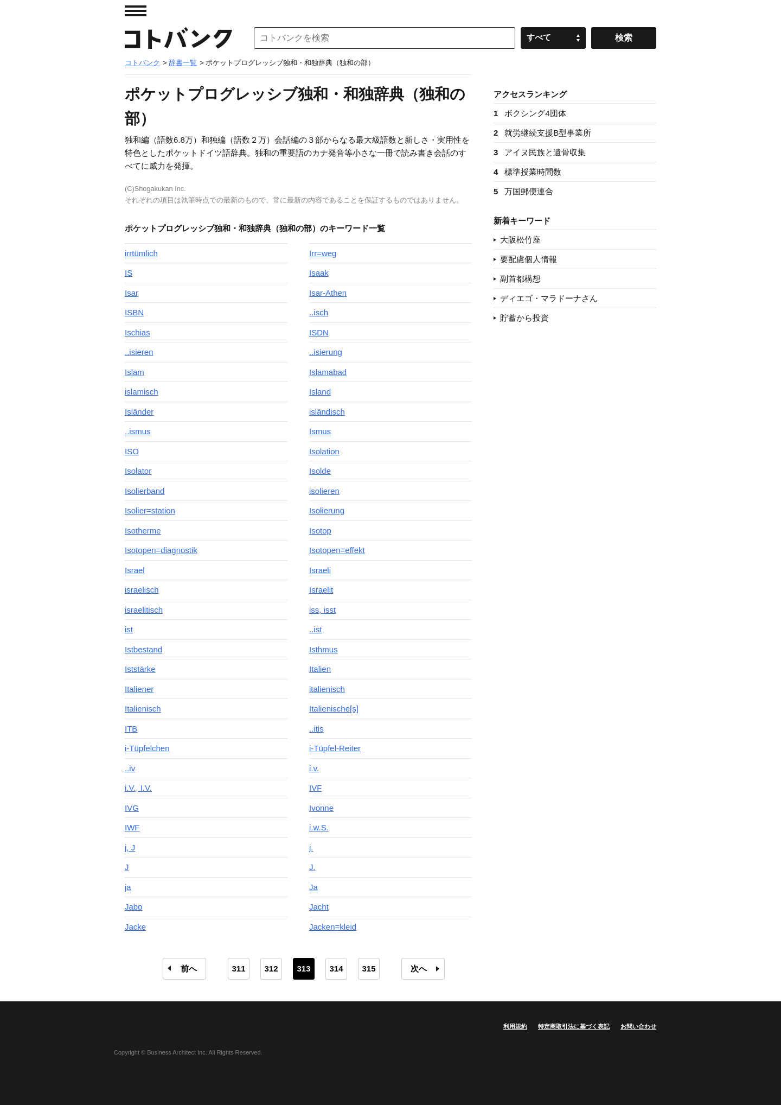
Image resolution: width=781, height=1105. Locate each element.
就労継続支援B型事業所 (542, 132)
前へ (189, 968)
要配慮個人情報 (528, 259)
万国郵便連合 (523, 191)
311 (238, 968)
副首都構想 (520, 278)
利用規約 (515, 1026)
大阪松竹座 (520, 239)
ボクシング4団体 (530, 113)
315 (368, 968)
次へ (419, 968)
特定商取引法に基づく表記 (574, 1026)
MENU (135, 11)
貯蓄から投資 (524, 317)
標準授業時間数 (527, 171)
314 (336, 968)
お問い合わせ (638, 1026)
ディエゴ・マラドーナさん (549, 298)
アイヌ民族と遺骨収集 (540, 152)
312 (271, 968)
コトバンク (178, 38)
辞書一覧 (183, 63)
